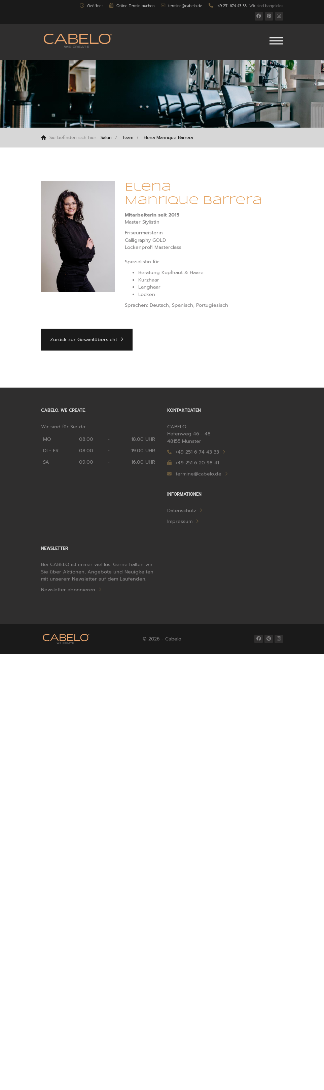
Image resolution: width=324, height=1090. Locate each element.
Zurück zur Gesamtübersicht (83, 339)
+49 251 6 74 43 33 (197, 452)
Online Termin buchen (131, 6)
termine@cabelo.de (181, 6)
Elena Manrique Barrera (168, 137)
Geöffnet (91, 6)
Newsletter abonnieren (68, 589)
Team (127, 137)
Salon (106, 137)
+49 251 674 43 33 (227, 6)
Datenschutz (181, 510)
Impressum (179, 521)
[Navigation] (276, 42)
